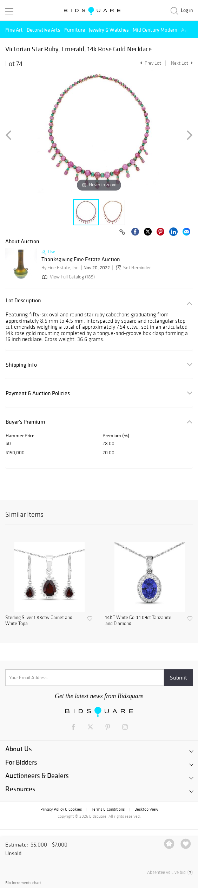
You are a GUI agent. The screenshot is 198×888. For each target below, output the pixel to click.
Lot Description (23, 300)
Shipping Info (21, 364)
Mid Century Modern (155, 29)
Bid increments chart (23, 883)
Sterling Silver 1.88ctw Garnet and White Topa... (38, 620)
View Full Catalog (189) (67, 277)
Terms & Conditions (108, 809)
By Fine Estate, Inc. (60, 267)
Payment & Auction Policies (38, 393)
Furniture (74, 29)
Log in (187, 10)
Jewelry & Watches (109, 29)
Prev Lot (149, 63)
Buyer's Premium (25, 421)
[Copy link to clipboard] (122, 232)
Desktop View (146, 809)
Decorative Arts (43, 29)
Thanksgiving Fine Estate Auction (80, 259)
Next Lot (182, 63)
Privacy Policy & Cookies (61, 809)
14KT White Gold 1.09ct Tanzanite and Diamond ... (138, 620)
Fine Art (14, 29)
